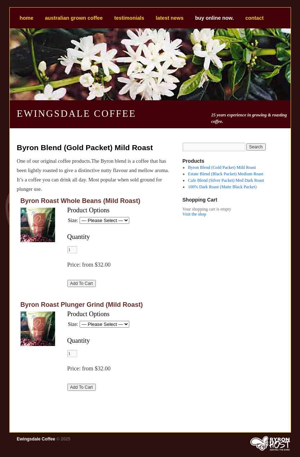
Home (26, 18)
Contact (254, 18)
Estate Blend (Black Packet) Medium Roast (225, 173)
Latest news (170, 18)
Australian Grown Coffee (74, 18)
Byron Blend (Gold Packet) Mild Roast (222, 167)
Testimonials (129, 18)
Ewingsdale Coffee (76, 113)
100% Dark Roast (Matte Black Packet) (222, 186)
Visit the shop (194, 214)
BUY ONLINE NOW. (214, 18)
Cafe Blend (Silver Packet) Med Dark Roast (226, 180)
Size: (73, 220)
